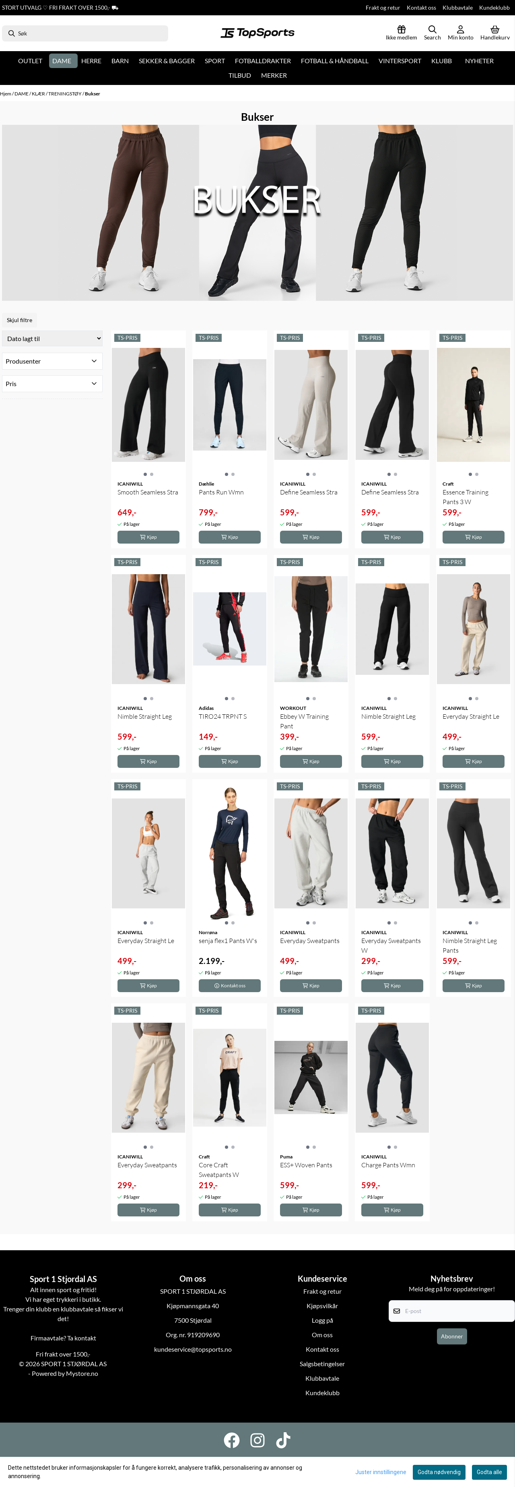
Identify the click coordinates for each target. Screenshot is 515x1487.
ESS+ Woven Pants (306, 1165)
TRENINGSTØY (65, 94)
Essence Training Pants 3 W (465, 497)
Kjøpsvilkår (322, 1305)
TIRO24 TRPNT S (223, 716)
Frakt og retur (383, 7)
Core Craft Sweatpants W (219, 1170)
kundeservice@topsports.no (193, 1349)
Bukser (92, 94)
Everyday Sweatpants (310, 941)
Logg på (322, 1320)
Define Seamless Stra (309, 492)
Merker (274, 75)
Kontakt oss (421, 7)
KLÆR (39, 94)
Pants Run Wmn (221, 492)
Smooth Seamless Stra (147, 492)
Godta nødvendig (439, 1472)
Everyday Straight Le (471, 716)
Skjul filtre (19, 319)
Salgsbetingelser (322, 1363)
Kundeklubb (494, 7)
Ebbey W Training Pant (304, 721)
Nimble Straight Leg (144, 716)
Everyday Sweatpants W (391, 945)
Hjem (6, 94)
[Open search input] (432, 33)
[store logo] (257, 33)
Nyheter (479, 60)
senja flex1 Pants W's (228, 941)
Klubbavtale (458, 7)
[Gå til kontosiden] (461, 33)
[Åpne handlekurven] (495, 33)
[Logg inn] (401, 33)
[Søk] (85, 33)
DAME (21, 94)
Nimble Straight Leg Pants (470, 945)
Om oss (322, 1334)
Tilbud (240, 75)
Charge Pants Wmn (388, 1165)
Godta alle (489, 1472)
